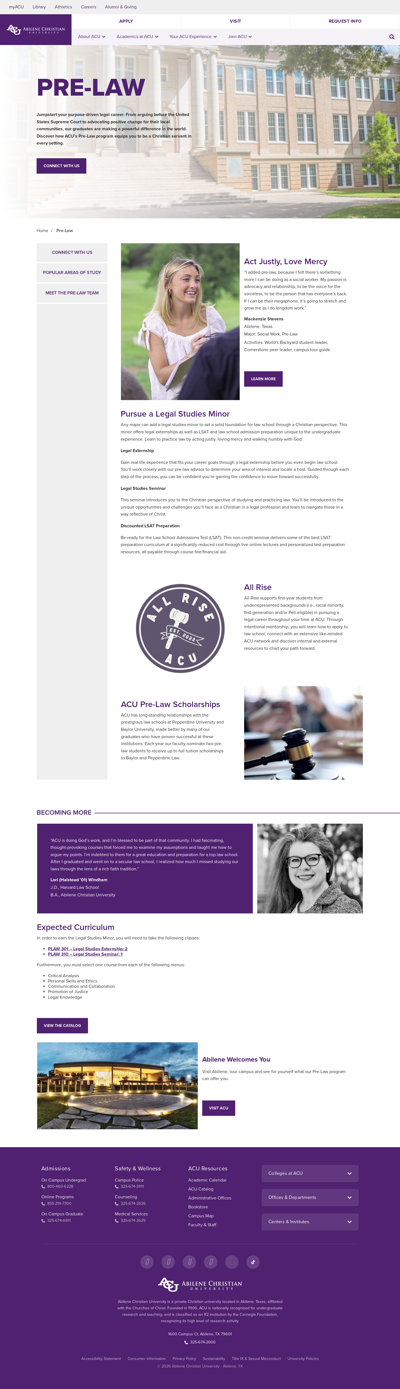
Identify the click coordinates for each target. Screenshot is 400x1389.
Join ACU (240, 36)
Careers (88, 7)
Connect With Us (61, 166)
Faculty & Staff (202, 1225)
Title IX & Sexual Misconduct (256, 1358)
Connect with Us (72, 252)
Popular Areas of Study (72, 272)
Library (39, 7)
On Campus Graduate (62, 1214)
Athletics (63, 7)
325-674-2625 (130, 1220)
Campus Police (129, 1180)
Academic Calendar (207, 1180)
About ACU (92, 36)
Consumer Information (147, 1358)
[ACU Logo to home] (36, 30)
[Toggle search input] (392, 37)
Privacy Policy (184, 1358)
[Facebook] (147, 1262)
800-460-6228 (57, 1186)
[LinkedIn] (232, 1262)
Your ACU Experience (193, 36)
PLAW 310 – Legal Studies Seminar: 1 (85, 954)
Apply (126, 21)
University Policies (303, 1358)
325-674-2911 (129, 1186)
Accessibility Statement (101, 1358)
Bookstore (198, 1207)
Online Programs (57, 1197)
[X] (189, 1262)
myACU (16, 7)
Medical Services (131, 1214)
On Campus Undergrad (63, 1180)
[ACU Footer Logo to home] (200, 1285)
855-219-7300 (56, 1203)
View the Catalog (62, 1025)
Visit (235, 21)
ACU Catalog (200, 1189)
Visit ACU (218, 1108)
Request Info (345, 21)
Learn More (263, 379)
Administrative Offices (209, 1198)
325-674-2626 (130, 1203)
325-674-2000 (200, 1342)
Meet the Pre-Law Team (72, 293)
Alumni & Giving (121, 7)
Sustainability (214, 1358)
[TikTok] (253, 1262)
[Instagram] (168, 1262)
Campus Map (201, 1216)
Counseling (126, 1197)
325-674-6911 (56, 1220)
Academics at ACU (137, 36)
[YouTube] (210, 1262)
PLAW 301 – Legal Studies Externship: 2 (88, 949)
